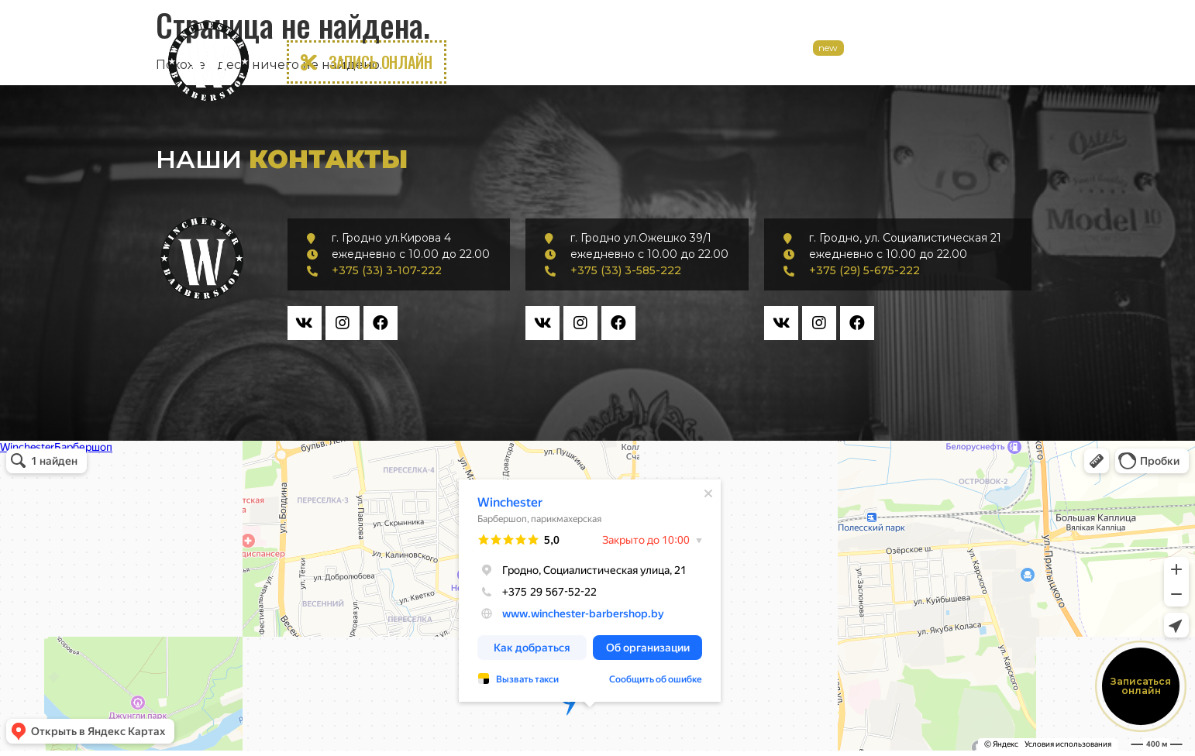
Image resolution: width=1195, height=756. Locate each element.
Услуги (616, 62)
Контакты (991, 62)
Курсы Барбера (897, 62)
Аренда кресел (791, 62)
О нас (553, 62)
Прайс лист (694, 62)
